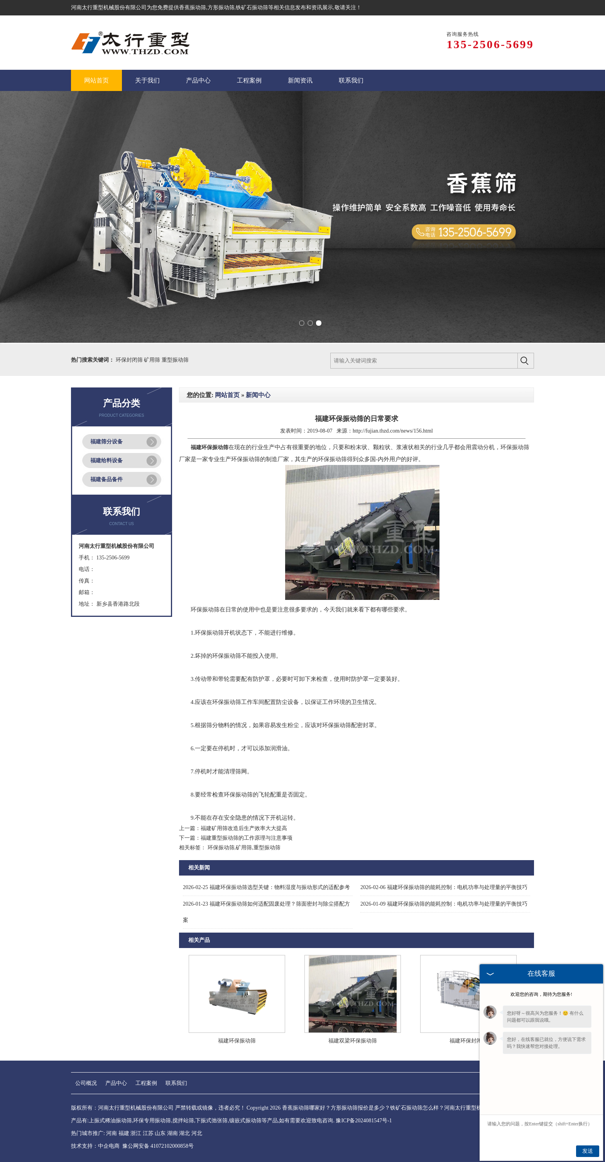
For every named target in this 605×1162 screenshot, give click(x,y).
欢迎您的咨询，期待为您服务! (541, 994)
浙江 (135, 1133)
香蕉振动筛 (192, 7)
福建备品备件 (106, 479)
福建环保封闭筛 (468, 1041)
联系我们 (176, 1083)
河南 (111, 1133)
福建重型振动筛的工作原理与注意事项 (246, 838)
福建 (123, 1133)
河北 (196, 1133)
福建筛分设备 (106, 442)
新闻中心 (258, 395)
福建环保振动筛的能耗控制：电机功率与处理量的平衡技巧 (443, 887)
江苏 (148, 1133)
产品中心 (116, 1083)
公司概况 (86, 1083)
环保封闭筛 (130, 360)
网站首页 (227, 395)
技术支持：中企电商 (95, 1146)
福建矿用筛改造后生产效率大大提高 (244, 828)
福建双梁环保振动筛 (352, 1041)
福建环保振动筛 (237, 1041)
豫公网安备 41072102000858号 (158, 1146)
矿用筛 (153, 360)
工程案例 (146, 1083)
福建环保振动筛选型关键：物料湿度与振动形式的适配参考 (266, 887)
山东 (160, 1133)
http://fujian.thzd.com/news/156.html (393, 431)
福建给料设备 (106, 460)
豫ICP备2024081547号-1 (364, 1120)
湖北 (184, 1133)
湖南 (172, 1133)
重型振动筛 (175, 360)
